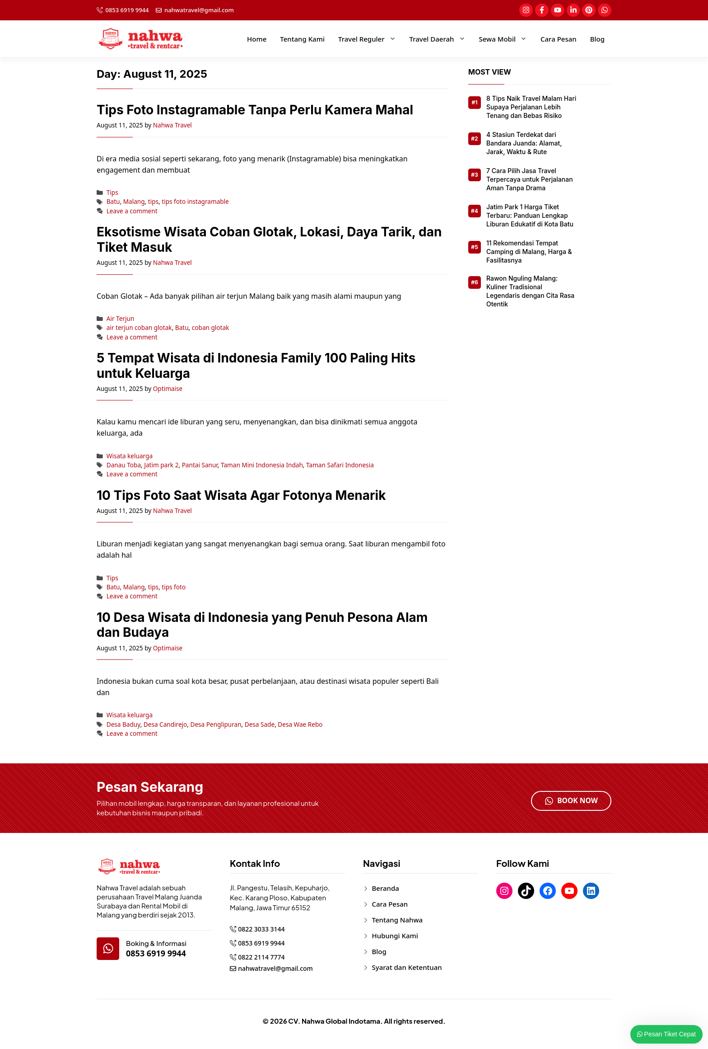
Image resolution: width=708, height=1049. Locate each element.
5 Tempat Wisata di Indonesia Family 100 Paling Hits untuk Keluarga (256, 365)
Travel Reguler (370, 39)
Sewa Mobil (506, 39)
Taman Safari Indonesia (340, 465)
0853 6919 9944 (127, 10)
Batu (113, 201)
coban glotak (210, 327)
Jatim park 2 (161, 465)
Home (256, 38)
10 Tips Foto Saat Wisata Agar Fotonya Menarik (241, 495)
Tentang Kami (302, 38)
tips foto (174, 587)
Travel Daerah (441, 39)
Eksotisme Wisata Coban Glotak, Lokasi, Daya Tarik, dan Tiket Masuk (269, 239)
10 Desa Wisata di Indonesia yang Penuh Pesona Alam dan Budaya (262, 625)
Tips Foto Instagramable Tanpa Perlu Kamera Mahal (255, 110)
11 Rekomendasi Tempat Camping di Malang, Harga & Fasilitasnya (529, 251)
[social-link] (525, 10)
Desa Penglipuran (216, 724)
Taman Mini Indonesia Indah (262, 465)
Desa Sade (260, 724)
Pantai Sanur (200, 465)
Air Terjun (121, 318)
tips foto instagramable (195, 201)
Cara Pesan (558, 38)
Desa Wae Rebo (300, 724)
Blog (597, 38)
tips (153, 201)
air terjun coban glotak (139, 327)
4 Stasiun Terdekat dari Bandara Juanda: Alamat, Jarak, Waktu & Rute (524, 143)
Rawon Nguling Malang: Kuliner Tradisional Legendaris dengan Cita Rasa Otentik (530, 291)
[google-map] (108, 948)
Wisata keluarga (130, 456)
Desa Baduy (123, 724)
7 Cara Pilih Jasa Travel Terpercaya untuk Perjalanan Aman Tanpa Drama (529, 179)
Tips (112, 192)
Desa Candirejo (165, 724)
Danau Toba (124, 465)
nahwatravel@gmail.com (199, 10)
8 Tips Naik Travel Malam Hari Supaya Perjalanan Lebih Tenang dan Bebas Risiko (531, 106)
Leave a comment (132, 211)
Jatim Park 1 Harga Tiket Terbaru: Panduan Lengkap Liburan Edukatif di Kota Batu (529, 215)
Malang (134, 201)
